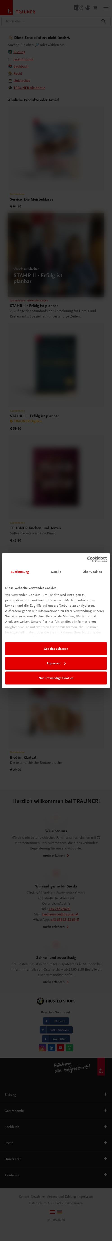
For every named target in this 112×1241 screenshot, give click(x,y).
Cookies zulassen (56, 649)
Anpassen (56, 663)
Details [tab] (56, 572)
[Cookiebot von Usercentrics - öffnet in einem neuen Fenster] (87, 559)
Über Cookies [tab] (92, 572)
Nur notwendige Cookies (56, 678)
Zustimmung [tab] (20, 572)
